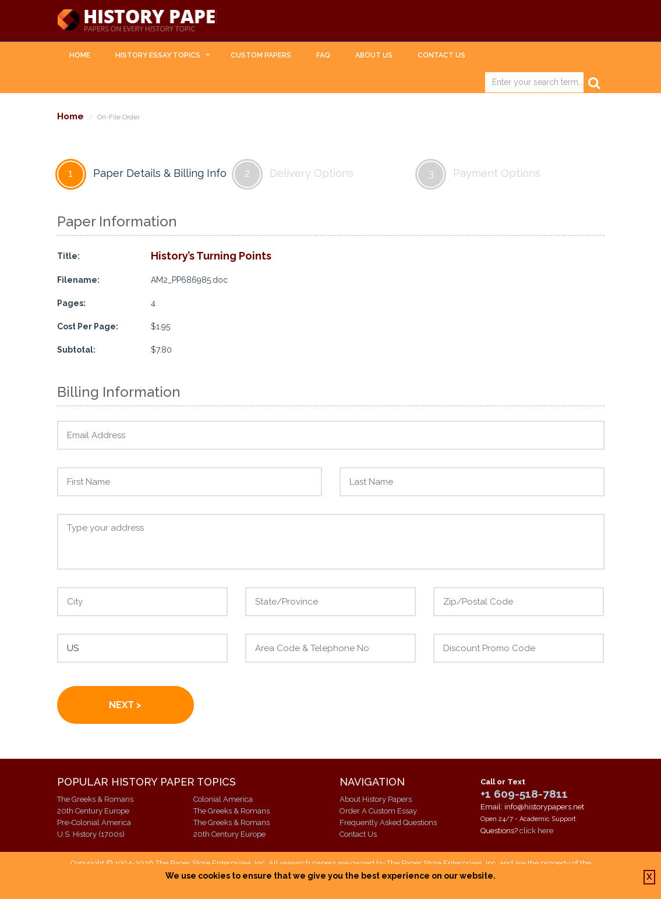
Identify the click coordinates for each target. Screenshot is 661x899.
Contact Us (441, 56)
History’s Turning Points (211, 256)
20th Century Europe (93, 811)
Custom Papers (261, 56)
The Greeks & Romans (95, 799)
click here (536, 831)
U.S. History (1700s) (91, 834)
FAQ (323, 56)
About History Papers (376, 799)
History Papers (148, 21)
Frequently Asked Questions (388, 823)
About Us (374, 56)
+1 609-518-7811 (524, 794)
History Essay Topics (157, 56)
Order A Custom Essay (378, 811)
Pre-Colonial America (94, 823)
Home (79, 56)
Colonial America (223, 799)
